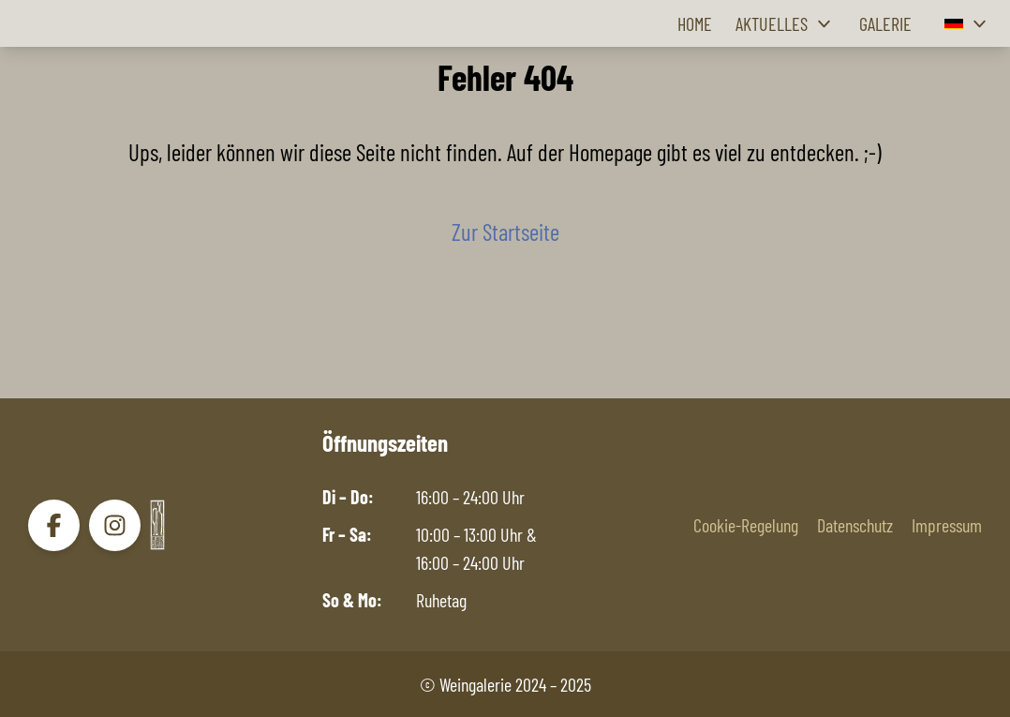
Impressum (947, 525)
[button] (967, 24)
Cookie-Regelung (745, 525)
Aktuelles (785, 24)
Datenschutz (855, 525)
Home (694, 23)
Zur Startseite (505, 231)
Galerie (885, 23)
